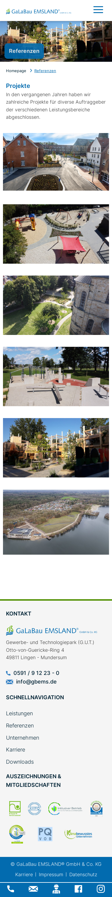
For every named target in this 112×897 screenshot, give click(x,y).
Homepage (16, 70)
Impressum (51, 874)
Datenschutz (83, 874)
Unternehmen (22, 738)
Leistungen (19, 713)
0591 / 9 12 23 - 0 (32, 673)
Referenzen (45, 70)
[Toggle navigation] (99, 6)
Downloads (20, 762)
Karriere (15, 749)
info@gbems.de (31, 681)
